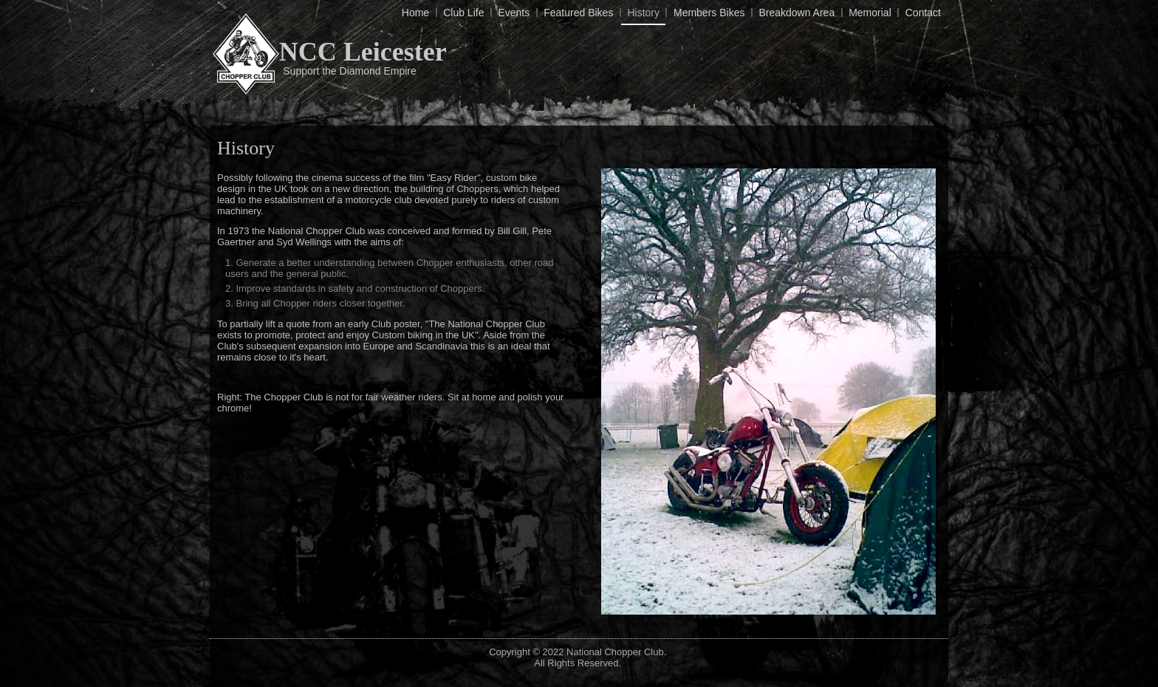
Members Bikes (709, 12)
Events (514, 12)
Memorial (870, 12)
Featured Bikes (578, 12)
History (643, 12)
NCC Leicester (363, 51)
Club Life (463, 12)
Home (415, 12)
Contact (923, 12)
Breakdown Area (796, 12)
